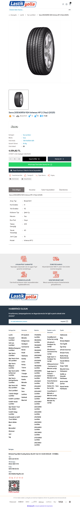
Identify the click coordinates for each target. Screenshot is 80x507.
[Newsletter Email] (40, 322)
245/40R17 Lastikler (37, 403)
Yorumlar (32, 190)
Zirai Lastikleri (13, 391)
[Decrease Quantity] (10, 159)
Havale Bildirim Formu (64, 362)
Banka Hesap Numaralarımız (64, 357)
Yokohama (25, 356)
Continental (25, 347)
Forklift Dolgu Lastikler (13, 413)
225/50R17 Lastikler (37, 398)
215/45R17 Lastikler (37, 388)
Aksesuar (12, 431)
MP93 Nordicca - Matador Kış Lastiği (52, 401)
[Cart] (69, 4)
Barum (23, 350)
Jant (10, 434)
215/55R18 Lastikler (37, 418)
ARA (70, 9)
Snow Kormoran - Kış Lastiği (52, 382)
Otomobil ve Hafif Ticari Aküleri (14, 418)
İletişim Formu (64, 353)
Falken (24, 371)
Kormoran (25, 377)
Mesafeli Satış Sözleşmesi (64, 370)
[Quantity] (14, 159)
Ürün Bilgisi (16, 190)
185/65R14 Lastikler (37, 341)
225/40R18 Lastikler (37, 408)
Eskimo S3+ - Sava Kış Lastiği (52, 387)
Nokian (24, 386)
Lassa (23, 362)
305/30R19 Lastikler (37, 434)
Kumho (24, 380)
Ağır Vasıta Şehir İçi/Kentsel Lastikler (14, 373)
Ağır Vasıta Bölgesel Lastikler (12, 366)
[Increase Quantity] (19, 159)
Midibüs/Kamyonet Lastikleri (15, 349)
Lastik (10, 335)
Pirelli (23, 353)
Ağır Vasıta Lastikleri (12, 355)
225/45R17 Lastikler (37, 393)
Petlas (24, 365)
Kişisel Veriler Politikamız (64, 388)
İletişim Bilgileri (65, 341)
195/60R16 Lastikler (37, 367)
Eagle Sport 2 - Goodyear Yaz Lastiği (52, 359)
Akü (10, 425)
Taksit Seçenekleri (48, 190)
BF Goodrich (25, 335)
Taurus (24, 368)
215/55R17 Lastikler (37, 382)
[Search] (40, 9)
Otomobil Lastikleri (12, 339)
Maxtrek (24, 400)
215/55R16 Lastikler (37, 362)
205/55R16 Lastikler (37, 357)
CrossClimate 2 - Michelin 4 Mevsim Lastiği (52, 393)
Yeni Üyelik (63, 344)
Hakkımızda (63, 335)
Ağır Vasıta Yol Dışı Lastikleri (13, 387)
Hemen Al (59, 159)
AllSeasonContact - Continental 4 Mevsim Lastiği (52, 366)
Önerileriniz (63, 190)
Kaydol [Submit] (64, 322)
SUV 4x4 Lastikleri (12, 344)
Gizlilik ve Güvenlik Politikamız (63, 376)
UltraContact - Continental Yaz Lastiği (52, 352)
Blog (61, 338)
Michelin (24, 338)
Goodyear (25, 344)
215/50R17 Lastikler (37, 377)
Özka (23, 389)
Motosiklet (12, 428)
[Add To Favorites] (16, 175)
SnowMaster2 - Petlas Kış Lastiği (52, 338)
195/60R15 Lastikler (37, 346)
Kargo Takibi (64, 366)
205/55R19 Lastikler (37, 423)
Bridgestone (25, 341)
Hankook (24, 398)
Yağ (10, 437)
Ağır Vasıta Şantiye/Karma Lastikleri (13, 380)
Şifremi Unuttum (65, 350)
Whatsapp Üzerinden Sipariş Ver (40, 164)
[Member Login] (63, 4)
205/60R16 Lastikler (38, 372)
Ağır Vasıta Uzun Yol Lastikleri (14, 360)
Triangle (24, 374)
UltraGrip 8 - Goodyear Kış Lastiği (51, 344)
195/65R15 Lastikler (37, 352)
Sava (24, 138)
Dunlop (24, 359)
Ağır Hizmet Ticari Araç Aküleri (14, 408)
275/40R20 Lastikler (38, 439)
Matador (24, 383)
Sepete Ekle (34, 159)
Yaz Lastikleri (27, 135)
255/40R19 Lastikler (37, 429)
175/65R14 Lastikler (37, 336)
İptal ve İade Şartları (64, 383)
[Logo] (23, 4)
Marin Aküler (13, 422)
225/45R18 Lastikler (37, 413)
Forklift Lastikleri (14, 399)
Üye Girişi (63, 347)
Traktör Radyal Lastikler (13, 395)
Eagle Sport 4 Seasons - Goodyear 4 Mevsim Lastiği (52, 375)
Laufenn (24, 395)
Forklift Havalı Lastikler (13, 403)
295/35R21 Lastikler (37, 444)
